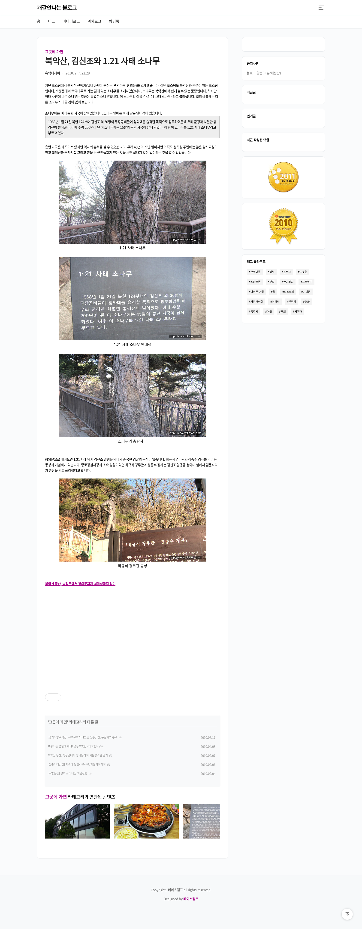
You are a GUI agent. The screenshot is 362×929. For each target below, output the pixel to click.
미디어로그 (71, 21)
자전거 (298, 312)
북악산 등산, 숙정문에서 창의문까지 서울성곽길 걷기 (78, 755)
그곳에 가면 (54, 51)
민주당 (292, 302)
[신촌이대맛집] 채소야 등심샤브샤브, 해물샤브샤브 (77, 764)
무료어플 (255, 272)
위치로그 (94, 21)
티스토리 (289, 292)
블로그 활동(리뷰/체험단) (264, 73)
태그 (51, 21)
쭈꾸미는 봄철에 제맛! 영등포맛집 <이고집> (73, 746)
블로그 (287, 272)
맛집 (272, 282)
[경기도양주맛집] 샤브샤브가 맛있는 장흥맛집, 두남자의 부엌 (82, 737)
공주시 (254, 312)
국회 (283, 312)
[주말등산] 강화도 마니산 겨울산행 (67, 773)
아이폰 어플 (257, 292)
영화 (307, 302)
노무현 (303, 272)
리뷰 (272, 272)
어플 (269, 312)
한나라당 (288, 282)
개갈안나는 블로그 (57, 7)
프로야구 (307, 282)
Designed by (181, 898)
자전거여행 (256, 302)
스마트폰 (255, 282)
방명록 (114, 21)
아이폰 (307, 292)
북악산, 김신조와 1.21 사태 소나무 (102, 61)
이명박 (276, 302)
